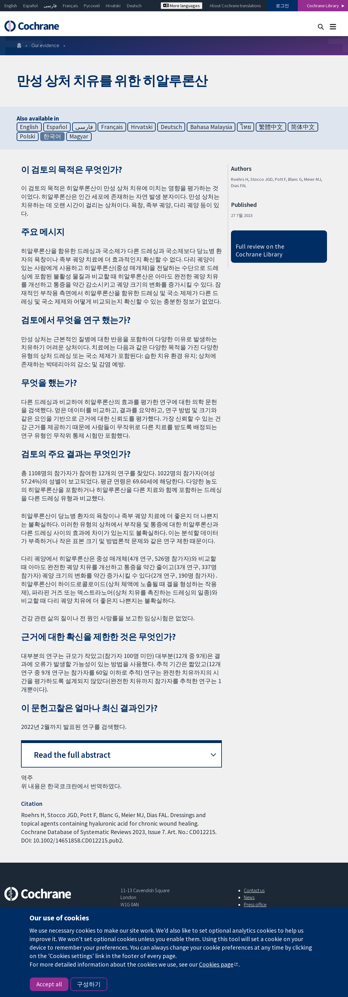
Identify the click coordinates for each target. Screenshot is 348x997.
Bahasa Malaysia (211, 127)
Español (30, 5)
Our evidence (45, 45)
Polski (27, 136)
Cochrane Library (323, 5)
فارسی (50, 5)
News (249, 897)
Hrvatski (113, 5)
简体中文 (303, 127)
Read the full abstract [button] (72, 755)
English (10, 5)
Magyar (78, 136)
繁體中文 (271, 127)
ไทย (245, 127)
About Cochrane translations (235, 5)
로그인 (282, 5)
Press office (255, 904)
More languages (181, 5)
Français (70, 5)
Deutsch (134, 5)
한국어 (52, 136)
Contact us (254, 890)
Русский (92, 5)
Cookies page (216, 964)
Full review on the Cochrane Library (260, 250)
